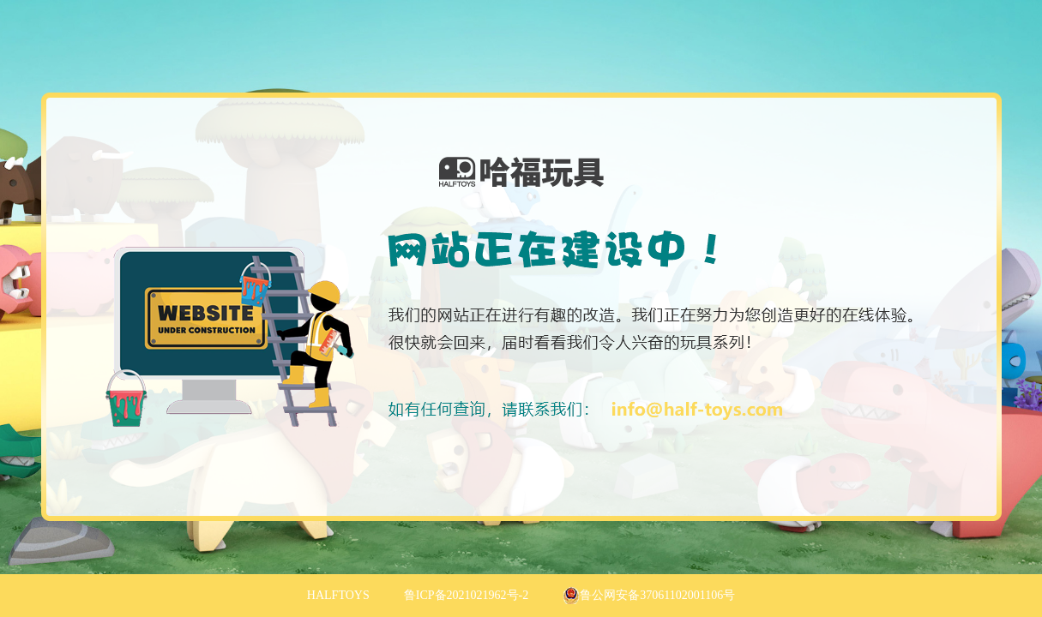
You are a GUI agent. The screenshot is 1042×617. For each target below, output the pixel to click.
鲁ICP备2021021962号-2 (466, 595)
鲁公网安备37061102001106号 (649, 595)
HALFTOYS (338, 595)
